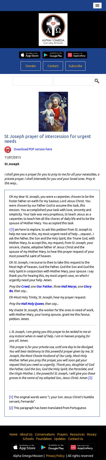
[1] (12, 229)
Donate (31, 66)
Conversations (45, 434)
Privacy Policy (55, 456)
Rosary (91, 434)
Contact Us (75, 439)
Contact (53, 66)
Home (13, 434)
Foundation (44, 439)
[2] (90, 378)
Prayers (62, 434)
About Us (26, 434)
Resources (77, 434)
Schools (28, 439)
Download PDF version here (33, 149)
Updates (60, 439)
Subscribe (75, 66)
